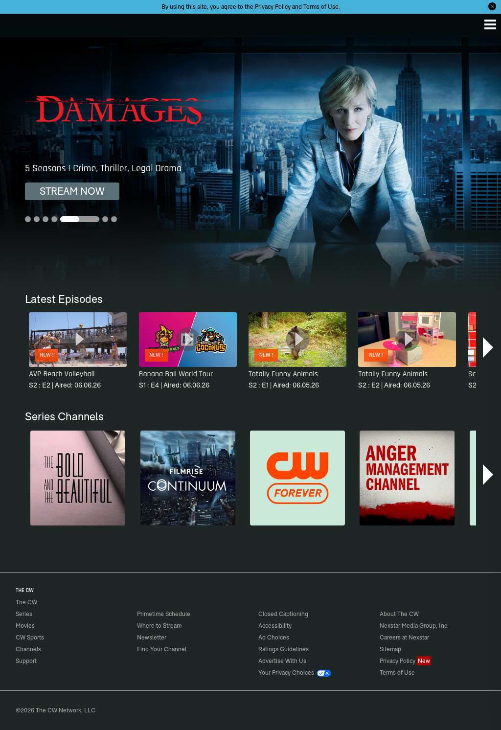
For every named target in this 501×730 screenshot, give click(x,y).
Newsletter (151, 637)
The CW (17, 23)
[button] (489, 347)
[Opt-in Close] (492, 6)
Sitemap (390, 649)
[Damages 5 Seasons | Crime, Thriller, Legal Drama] (250, 162)
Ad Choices (273, 637)
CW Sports (30, 637)
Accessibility (275, 625)
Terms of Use (321, 6)
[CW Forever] (297, 478)
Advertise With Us (282, 660)
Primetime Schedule (163, 613)
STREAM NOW (72, 191)
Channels (28, 649)
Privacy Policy (273, 6)
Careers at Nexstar (404, 637)
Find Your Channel (161, 649)
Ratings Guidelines (283, 649)
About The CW (399, 613)
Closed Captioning (283, 613)
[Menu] (490, 24)
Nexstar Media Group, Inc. (414, 625)
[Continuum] (188, 478)
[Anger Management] (407, 478)
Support (26, 660)
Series (24, 613)
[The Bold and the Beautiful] (78, 478)
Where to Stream (159, 625)
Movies (25, 625)
